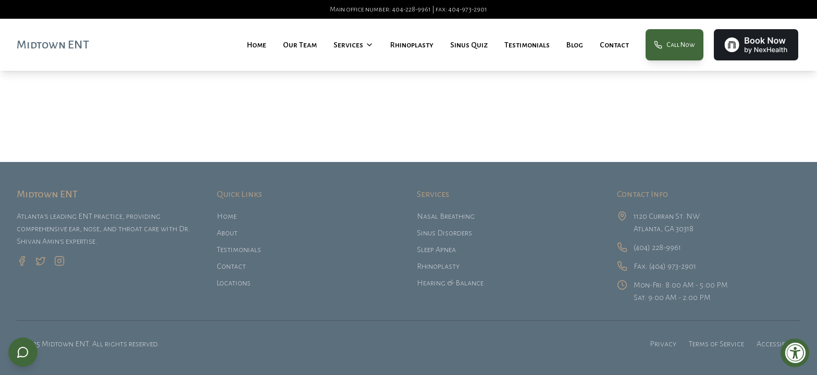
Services (348, 45)
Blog (574, 45)
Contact (614, 45)
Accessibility (778, 344)
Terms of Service (716, 344)
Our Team (300, 45)
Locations (234, 283)
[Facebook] (22, 261)
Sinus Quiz (469, 45)
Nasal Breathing (446, 216)
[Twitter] (40, 261)
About (227, 233)
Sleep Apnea (436, 249)
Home (256, 45)
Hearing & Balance (450, 283)
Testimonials (527, 45)
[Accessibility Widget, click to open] (795, 353)
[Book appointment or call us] (23, 352)
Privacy (663, 344)
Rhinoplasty (412, 45)
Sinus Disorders (444, 233)
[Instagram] (59, 261)
